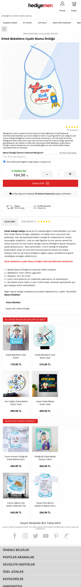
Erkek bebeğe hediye (14, 231)
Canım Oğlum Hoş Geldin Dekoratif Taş (66, 448)
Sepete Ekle (40, 183)
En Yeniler (27, 22)
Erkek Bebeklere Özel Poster (14, 353)
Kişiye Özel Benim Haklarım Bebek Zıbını (14, 492)
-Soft (25, 583)
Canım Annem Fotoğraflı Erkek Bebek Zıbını (14, 449)
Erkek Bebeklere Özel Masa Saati (40, 353)
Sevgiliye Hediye (10, 22)
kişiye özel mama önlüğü (18, 308)
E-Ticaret (31, 583)
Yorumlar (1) (74, 130)
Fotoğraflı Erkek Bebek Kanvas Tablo (40, 448)
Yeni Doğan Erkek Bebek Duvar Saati (66, 353)
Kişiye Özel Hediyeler (62, 22)
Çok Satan (42, 22)
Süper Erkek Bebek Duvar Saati (14, 396)
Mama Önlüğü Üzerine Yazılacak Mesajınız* (23, 152)
